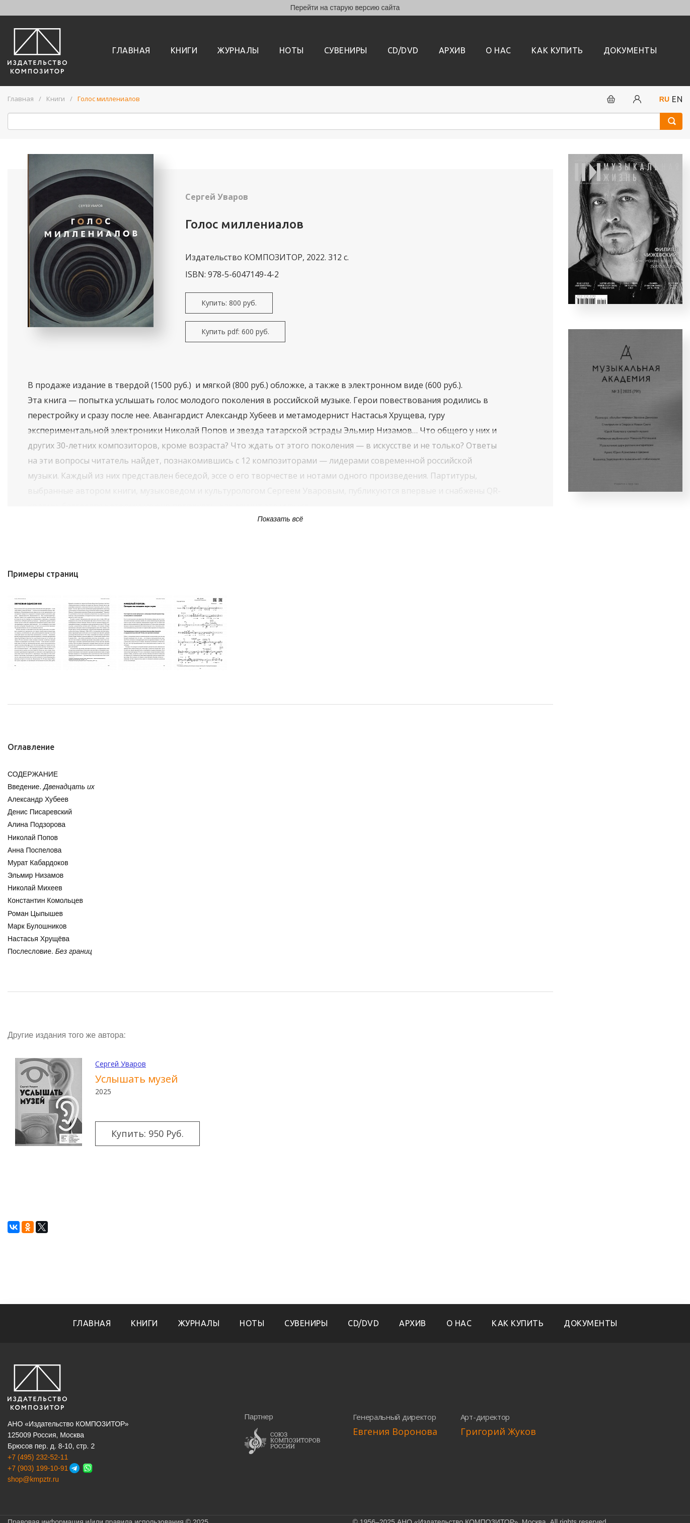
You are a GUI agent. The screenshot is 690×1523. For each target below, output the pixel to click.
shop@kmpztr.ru (33, 1479)
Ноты (291, 50)
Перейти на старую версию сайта (345, 8)
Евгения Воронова (395, 1431)
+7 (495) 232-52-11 (38, 1457)
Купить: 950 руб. (147, 1133)
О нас (498, 50)
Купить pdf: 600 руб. (235, 331)
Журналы (238, 50)
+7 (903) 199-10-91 (38, 1468)
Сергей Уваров (216, 196)
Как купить (557, 50)
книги (184, 50)
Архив (452, 50)
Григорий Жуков (498, 1431)
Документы (630, 50)
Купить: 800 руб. (229, 303)
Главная (131, 50)
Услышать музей (136, 1079)
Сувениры (345, 50)
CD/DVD (403, 50)
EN (677, 99)
